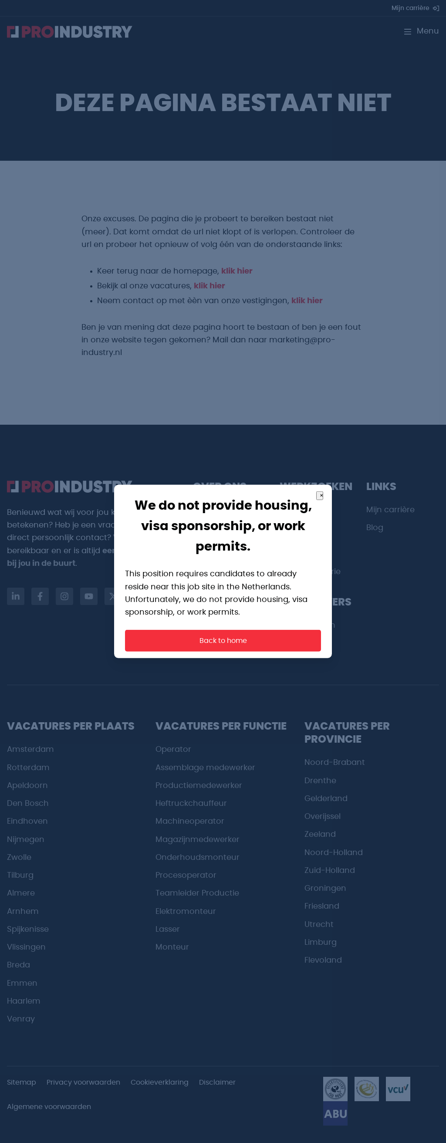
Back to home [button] (223, 640)
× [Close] (321, 496)
